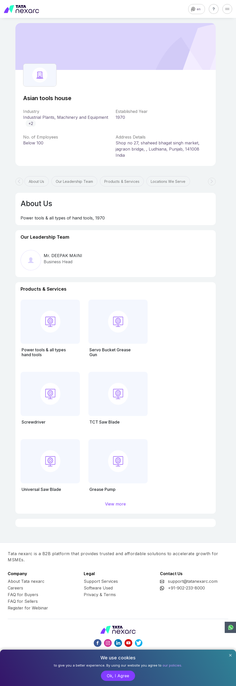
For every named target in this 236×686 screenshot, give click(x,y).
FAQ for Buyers (23, 594)
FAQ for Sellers (23, 601)
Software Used (98, 587)
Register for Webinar (28, 607)
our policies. (172, 665)
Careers (15, 587)
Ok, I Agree (118, 675)
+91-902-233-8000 (186, 587)
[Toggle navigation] (227, 9)
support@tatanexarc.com (193, 581)
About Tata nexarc (26, 581)
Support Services (101, 581)
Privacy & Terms (100, 594)
